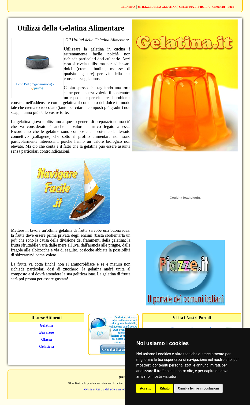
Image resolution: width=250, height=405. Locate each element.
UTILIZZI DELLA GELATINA (157, 6)
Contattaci (218, 6)
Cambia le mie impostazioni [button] (198, 388)
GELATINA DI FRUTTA (194, 6)
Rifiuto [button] (165, 388)
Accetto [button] (146, 388)
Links (231, 6)
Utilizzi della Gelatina (108, 389)
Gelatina (89, 389)
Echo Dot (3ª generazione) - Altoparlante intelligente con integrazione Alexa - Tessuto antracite (37, 84)
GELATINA (127, 6)
